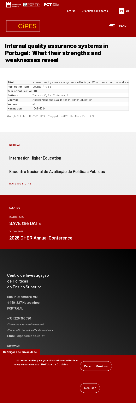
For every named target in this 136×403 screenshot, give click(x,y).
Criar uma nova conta (95, 10)
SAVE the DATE (25, 223)
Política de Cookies (54, 365)
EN (127, 10)
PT (121, 10)
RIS (92, 116)
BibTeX (33, 116)
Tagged (53, 116)
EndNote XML (78, 116)
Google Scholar (16, 116)
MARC (64, 116)
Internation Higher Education (35, 157)
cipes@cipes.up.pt (31, 336)
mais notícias (20, 183)
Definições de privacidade (20, 352)
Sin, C (51, 95)
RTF (42, 116)
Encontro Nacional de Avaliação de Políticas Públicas (57, 171)
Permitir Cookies (96, 367)
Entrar (71, 10)
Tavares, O (39, 95)
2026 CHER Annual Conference (40, 238)
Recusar (90, 389)
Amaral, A (62, 95)
